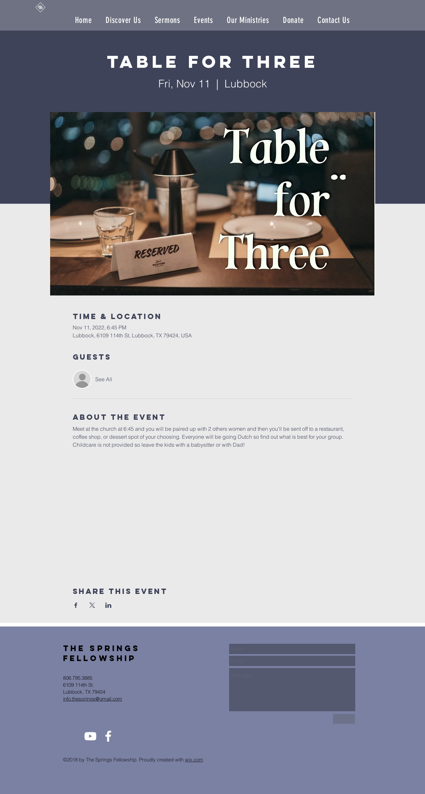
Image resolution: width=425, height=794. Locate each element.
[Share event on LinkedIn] (108, 605)
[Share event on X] (92, 605)
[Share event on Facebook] (76, 605)
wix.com (194, 759)
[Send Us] (344, 719)
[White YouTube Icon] (90, 736)
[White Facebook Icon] (108, 736)
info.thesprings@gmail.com (92, 699)
